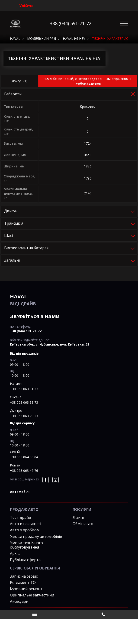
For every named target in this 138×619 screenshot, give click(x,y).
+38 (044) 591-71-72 (70, 23)
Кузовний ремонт (26, 588)
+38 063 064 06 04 (24, 457)
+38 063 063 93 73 (24, 402)
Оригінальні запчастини (32, 595)
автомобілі (19, 491)
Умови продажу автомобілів (36, 536)
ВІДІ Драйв (69, 299)
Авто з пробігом (24, 529)
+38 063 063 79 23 (24, 416)
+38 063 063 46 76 (24, 470)
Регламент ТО (23, 582)
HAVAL (15, 38)
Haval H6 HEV (74, 38)
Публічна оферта (25, 559)
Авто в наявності (25, 523)
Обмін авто (83, 523)
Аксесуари (19, 601)
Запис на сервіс (24, 576)
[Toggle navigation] (124, 23)
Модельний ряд (41, 38)
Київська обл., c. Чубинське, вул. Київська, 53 (49, 344)
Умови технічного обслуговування (26, 545)
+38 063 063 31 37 (24, 389)
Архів (15, 553)
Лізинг (78, 517)
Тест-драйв (20, 517)
